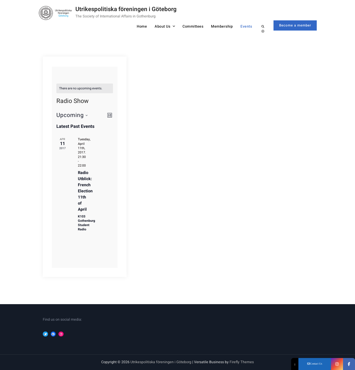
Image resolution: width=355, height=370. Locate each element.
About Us (162, 26)
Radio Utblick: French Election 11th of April (85, 191)
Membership (222, 26)
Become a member (295, 25)
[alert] (84, 88)
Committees (192, 26)
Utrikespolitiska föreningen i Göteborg (126, 9)
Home (142, 26)
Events (246, 26)
